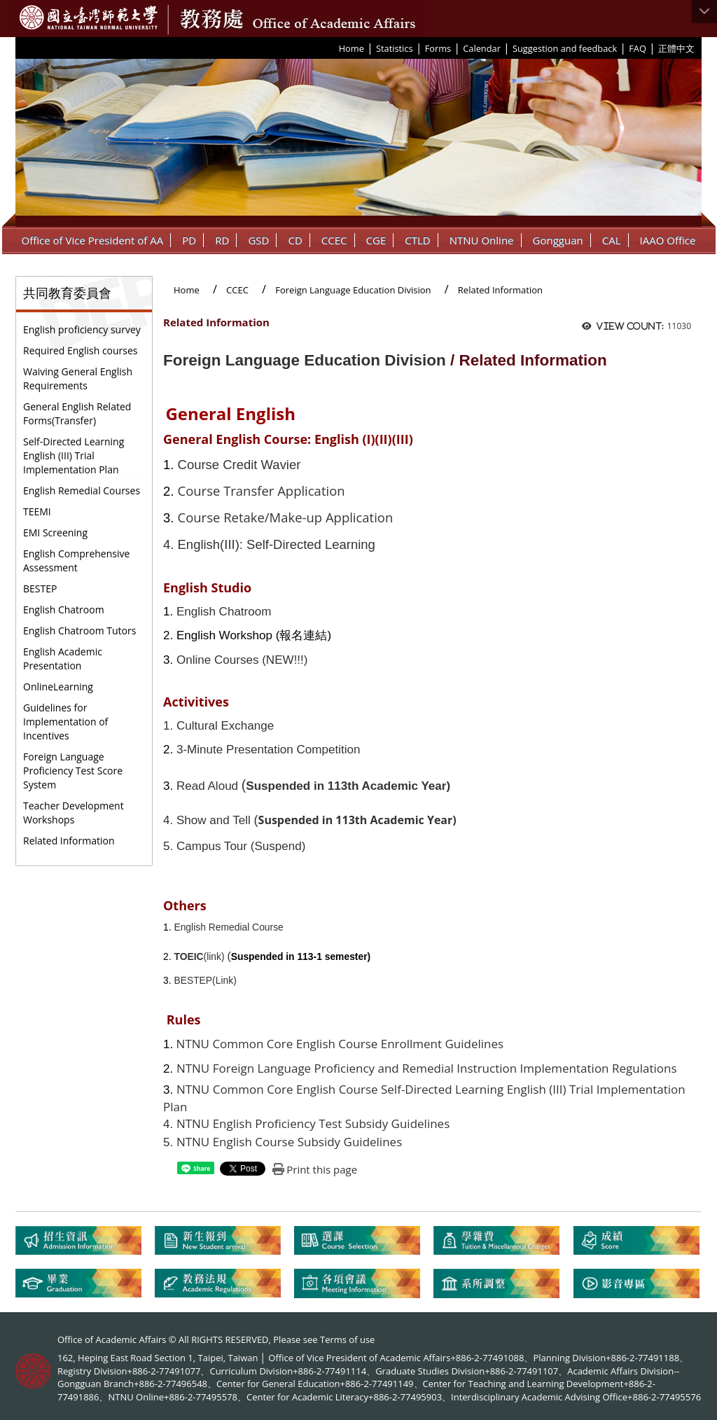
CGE (376, 240)
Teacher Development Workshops (73, 812)
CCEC (334, 240)
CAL (611, 240)
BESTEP (40, 588)
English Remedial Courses (81, 490)
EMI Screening (55, 532)
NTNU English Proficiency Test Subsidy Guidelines (313, 1123)
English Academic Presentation (62, 658)
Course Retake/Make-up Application (286, 517)
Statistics (394, 48)
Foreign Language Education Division (353, 290)
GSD (258, 240)
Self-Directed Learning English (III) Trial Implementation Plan (73, 455)
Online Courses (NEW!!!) (242, 660)
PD (189, 240)
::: (333, 47)
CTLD (417, 240)
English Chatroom (63, 609)
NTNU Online (482, 240)
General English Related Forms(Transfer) (77, 413)
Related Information (69, 840)
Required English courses (80, 350)
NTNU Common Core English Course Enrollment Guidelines (338, 1044)
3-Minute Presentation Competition (268, 749)
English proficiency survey (82, 329)
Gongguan (558, 240)
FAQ (637, 48)
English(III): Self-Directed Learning (276, 544)
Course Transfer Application (261, 490)
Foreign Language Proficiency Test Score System (73, 770)
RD (222, 240)
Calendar (482, 48)
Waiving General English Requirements (77, 378)
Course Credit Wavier (239, 464)
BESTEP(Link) (205, 980)
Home (351, 48)
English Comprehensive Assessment (76, 560)
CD (295, 240)
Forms (438, 48)
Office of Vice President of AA (93, 240)
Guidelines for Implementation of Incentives (65, 721)
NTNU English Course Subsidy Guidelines (289, 1142)
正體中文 (676, 48)
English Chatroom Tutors (79, 630)
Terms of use (347, 1339)
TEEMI (37, 511)
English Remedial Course (228, 927)
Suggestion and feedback (565, 48)
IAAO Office (668, 240)
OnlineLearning (58, 686)
